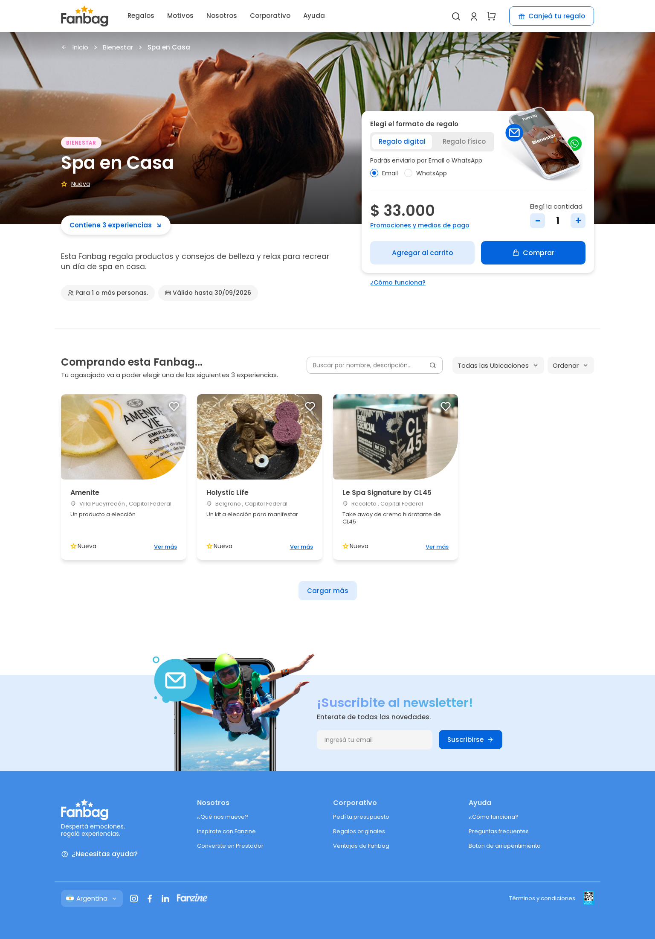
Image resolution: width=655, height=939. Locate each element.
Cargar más (327, 590)
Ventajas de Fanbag (361, 846)
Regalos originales (359, 831)
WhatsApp (425, 173)
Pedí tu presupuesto (361, 817)
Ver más (165, 546)
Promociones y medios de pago (420, 225)
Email (384, 173)
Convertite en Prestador (230, 846)
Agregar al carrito (422, 253)
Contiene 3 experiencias (116, 225)
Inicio (74, 48)
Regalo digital (402, 141)
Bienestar (118, 48)
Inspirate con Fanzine (226, 831)
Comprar (533, 253)
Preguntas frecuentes (499, 831)
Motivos (180, 15)
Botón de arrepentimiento (505, 846)
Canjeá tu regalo (551, 16)
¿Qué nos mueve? (222, 817)
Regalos (141, 15)
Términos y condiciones (542, 898)
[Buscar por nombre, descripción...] (375, 365)
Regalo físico (464, 141)
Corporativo (270, 15)
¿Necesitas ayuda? (99, 854)
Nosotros (221, 15)
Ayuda (314, 15)
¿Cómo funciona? (398, 282)
